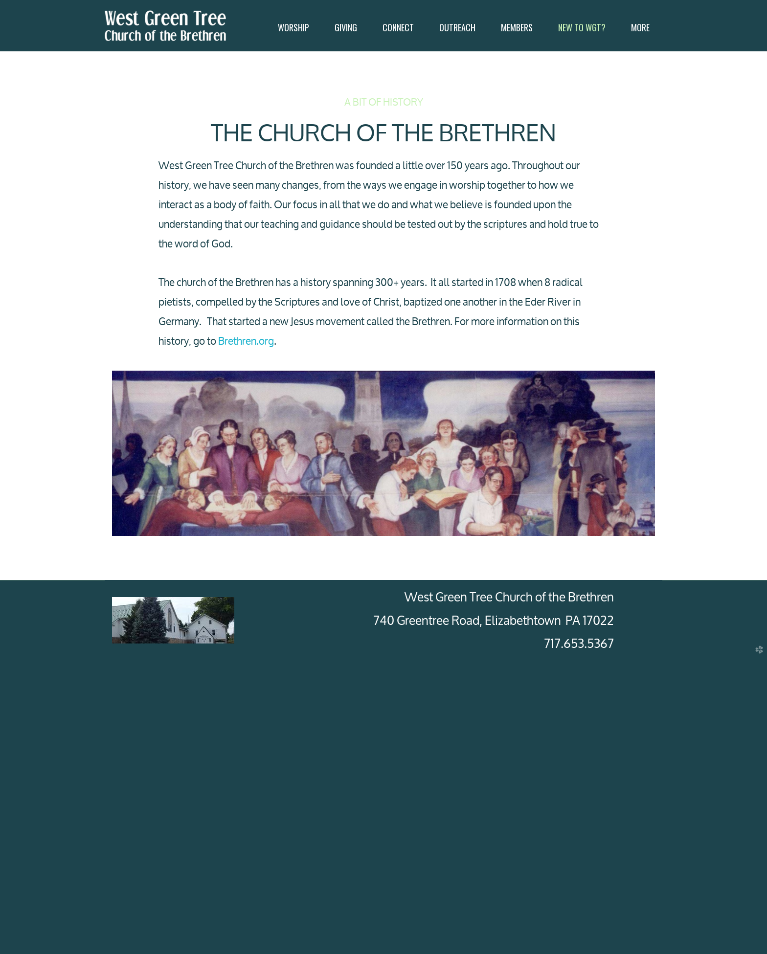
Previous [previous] (52, 728)
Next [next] (714, 728)
